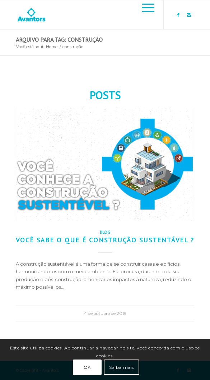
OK (87, 367)
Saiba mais (121, 367)
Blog (105, 232)
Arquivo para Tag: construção (59, 39)
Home (51, 46)
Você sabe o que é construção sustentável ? (105, 239)
